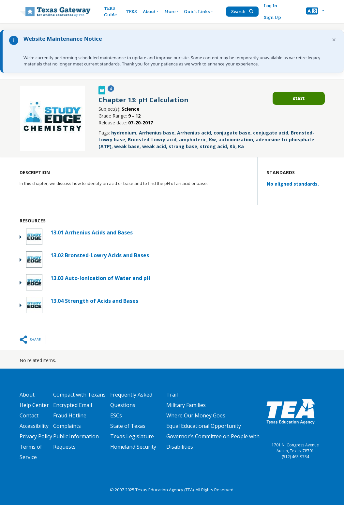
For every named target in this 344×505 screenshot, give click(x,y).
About (27, 394)
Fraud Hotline (69, 415)
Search (242, 11)
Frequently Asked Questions (131, 400)
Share (35, 339)
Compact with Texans (79, 394)
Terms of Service (31, 452)
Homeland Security (133, 446)
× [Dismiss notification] (334, 39)
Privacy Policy (36, 436)
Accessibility (34, 425)
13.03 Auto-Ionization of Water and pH (101, 278)
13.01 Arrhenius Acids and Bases (92, 232)
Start (299, 98)
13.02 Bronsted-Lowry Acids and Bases (100, 255)
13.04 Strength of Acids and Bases (94, 300)
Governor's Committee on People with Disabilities (213, 441)
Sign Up (272, 17)
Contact (29, 415)
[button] (315, 11)
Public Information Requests (76, 441)
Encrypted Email (72, 405)
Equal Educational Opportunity (203, 425)
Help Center (34, 405)
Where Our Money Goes (195, 415)
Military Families (186, 405)
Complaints (67, 425)
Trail (172, 394)
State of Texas (127, 425)
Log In (270, 5)
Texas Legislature (132, 436)
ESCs (116, 415)
